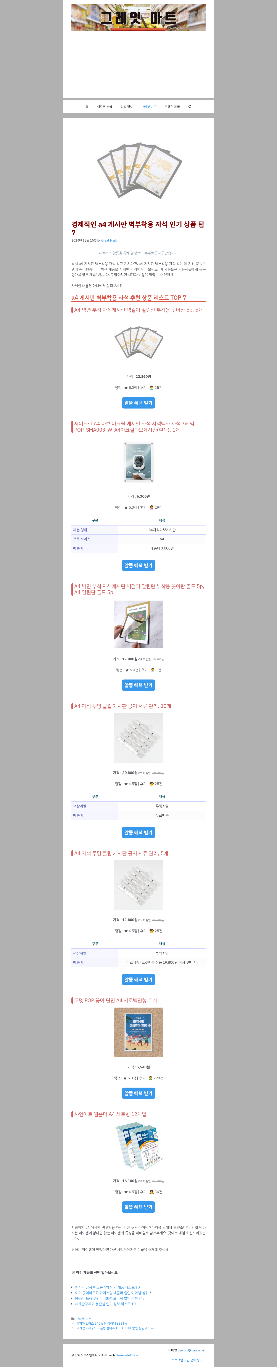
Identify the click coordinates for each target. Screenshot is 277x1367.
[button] (190, 106)
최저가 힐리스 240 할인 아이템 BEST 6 (101, 1323)
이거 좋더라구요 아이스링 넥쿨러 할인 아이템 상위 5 (113, 1293)
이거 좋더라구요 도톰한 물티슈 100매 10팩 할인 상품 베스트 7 (116, 1328)
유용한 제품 (172, 106)
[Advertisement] (138, 68)
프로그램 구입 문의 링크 (187, 1360)
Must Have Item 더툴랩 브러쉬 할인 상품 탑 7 (110, 1298)
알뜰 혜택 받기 (138, 402)
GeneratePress (127, 1355)
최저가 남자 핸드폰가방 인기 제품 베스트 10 (107, 1287)
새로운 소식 (104, 106)
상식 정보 (127, 106)
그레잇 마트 (148, 106)
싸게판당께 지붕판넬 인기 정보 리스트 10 (105, 1304)
